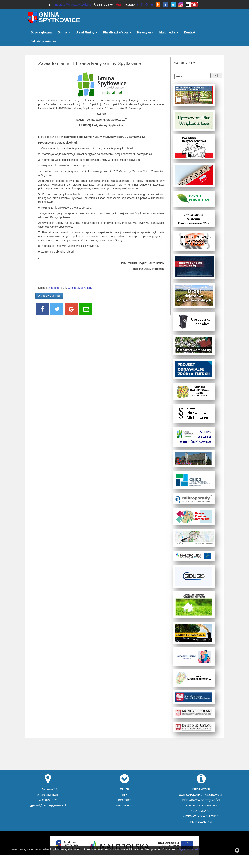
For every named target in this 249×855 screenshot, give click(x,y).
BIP (124, 794)
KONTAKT (124, 800)
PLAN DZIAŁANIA (201, 821)
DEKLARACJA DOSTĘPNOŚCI (201, 800)
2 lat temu (54, 287)
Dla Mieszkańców (117, 32)
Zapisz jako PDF (49, 295)
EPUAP (124, 789)
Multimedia (168, 32)
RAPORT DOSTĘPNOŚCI (201, 805)
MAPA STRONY (124, 805)
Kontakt (189, 32)
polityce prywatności (188, 849)
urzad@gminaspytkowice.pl (73, 4)
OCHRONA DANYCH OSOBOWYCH (201, 794)
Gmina (63, 32)
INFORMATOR (201, 789)
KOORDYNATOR (201, 810)
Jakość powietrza (43, 41)
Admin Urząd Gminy (80, 287)
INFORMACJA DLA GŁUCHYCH (201, 816)
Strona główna (41, 32)
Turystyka (145, 32)
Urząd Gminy (86, 32)
